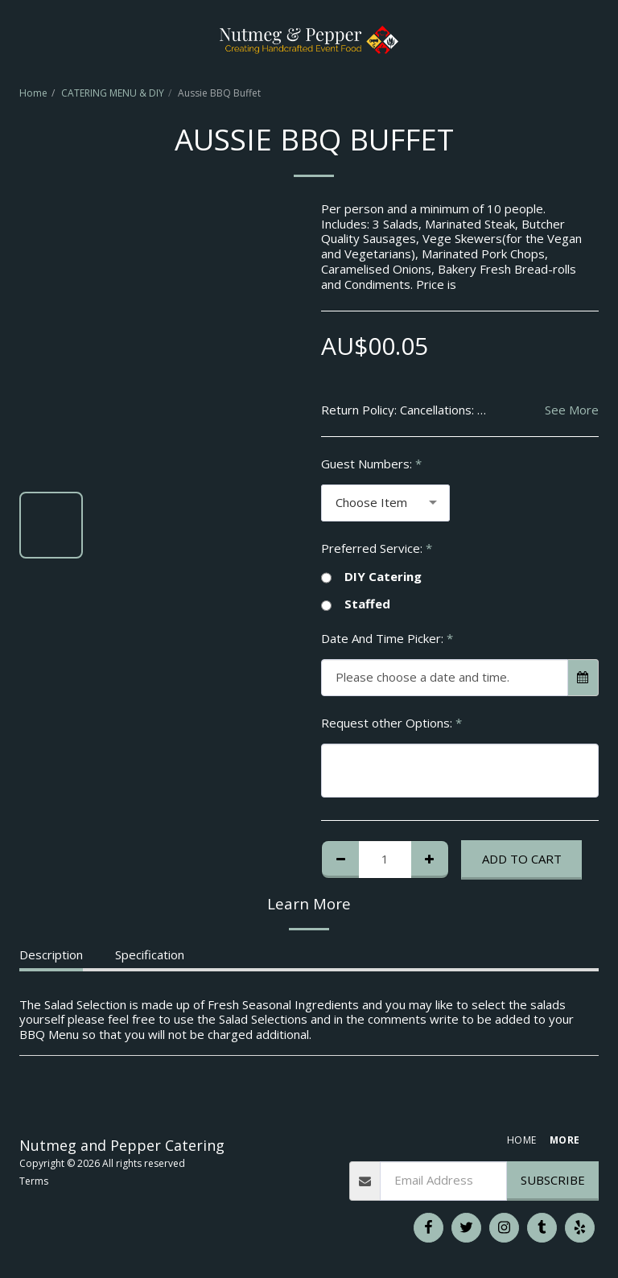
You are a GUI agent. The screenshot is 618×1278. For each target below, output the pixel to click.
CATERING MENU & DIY (112, 93)
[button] (17, 39)
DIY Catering (371, 576)
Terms (33, 1181)
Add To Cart (522, 859)
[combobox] (385, 503)
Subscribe (553, 1180)
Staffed (355, 604)
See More (572, 410)
